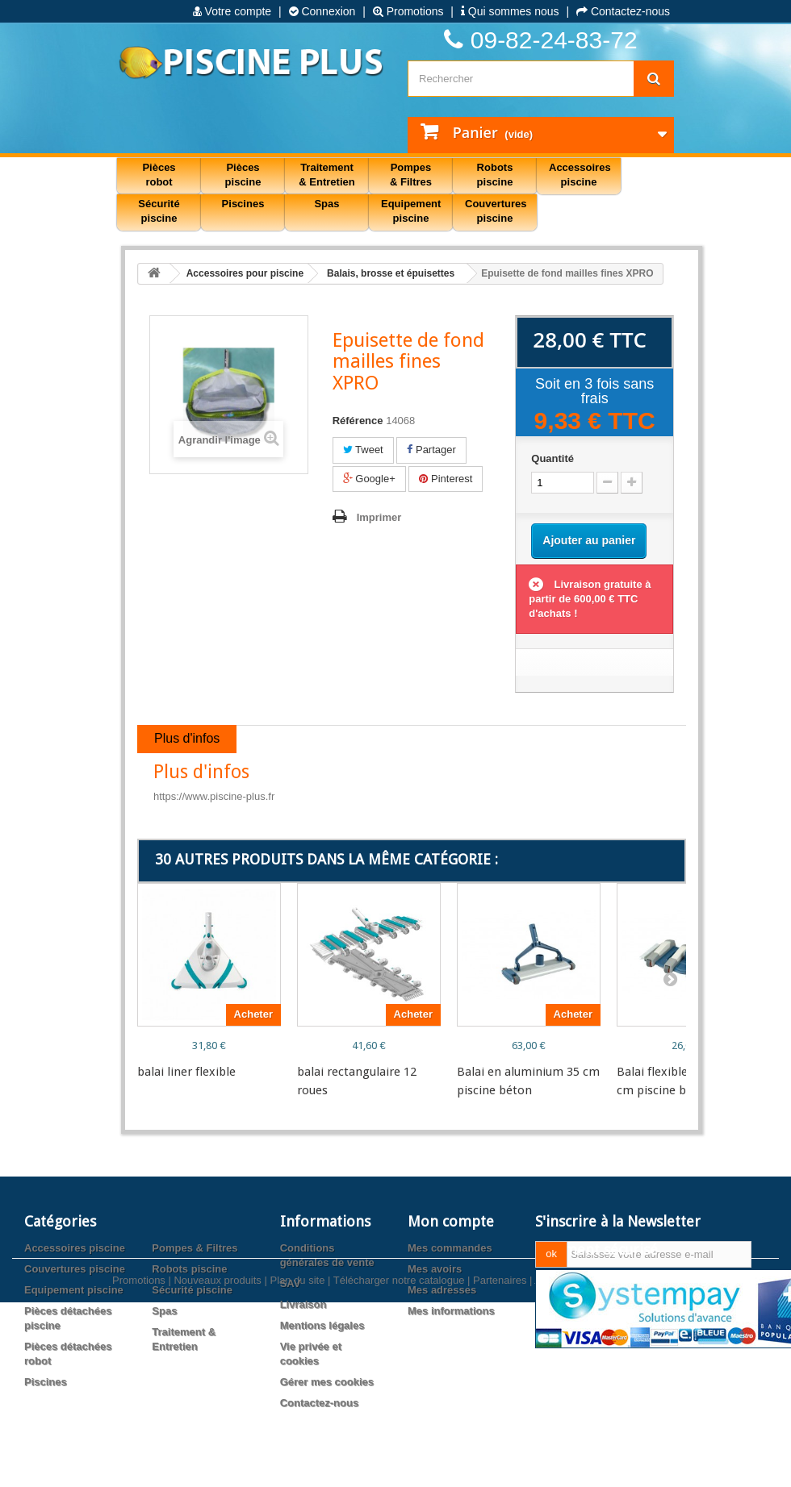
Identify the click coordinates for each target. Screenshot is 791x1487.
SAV (290, 1283)
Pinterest (445, 479)
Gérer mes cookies (327, 1382)
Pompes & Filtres (194, 1248)
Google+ (369, 479)
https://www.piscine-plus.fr (213, 796)
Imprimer (379, 517)
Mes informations (451, 1311)
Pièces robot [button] (158, 174)
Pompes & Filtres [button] (411, 174)
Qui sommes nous (510, 11)
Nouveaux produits (217, 1461)
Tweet (363, 450)
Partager (431, 450)
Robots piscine (189, 1269)
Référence (358, 420)
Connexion (322, 11)
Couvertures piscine (74, 1269)
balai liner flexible (186, 1071)
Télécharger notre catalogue (399, 1461)
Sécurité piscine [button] (158, 211)
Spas (164, 1311)
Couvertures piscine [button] (496, 211)
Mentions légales (322, 1325)
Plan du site (297, 1461)
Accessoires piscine (74, 1248)
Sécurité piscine (192, 1290)
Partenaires (499, 1461)
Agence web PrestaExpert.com (606, 1461)
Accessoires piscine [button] (580, 174)
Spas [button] (326, 204)
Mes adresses (442, 1290)
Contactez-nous (623, 11)
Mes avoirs (435, 1269)
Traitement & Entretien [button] (326, 174)
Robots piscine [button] (495, 174)
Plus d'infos (187, 738)
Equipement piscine (73, 1290)
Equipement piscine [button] (411, 211)
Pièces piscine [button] (243, 174)
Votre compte (232, 11)
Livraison (303, 1304)
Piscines (45, 1382)
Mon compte (451, 1221)
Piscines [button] (243, 204)
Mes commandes (450, 1248)
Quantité (552, 458)
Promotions (408, 11)
